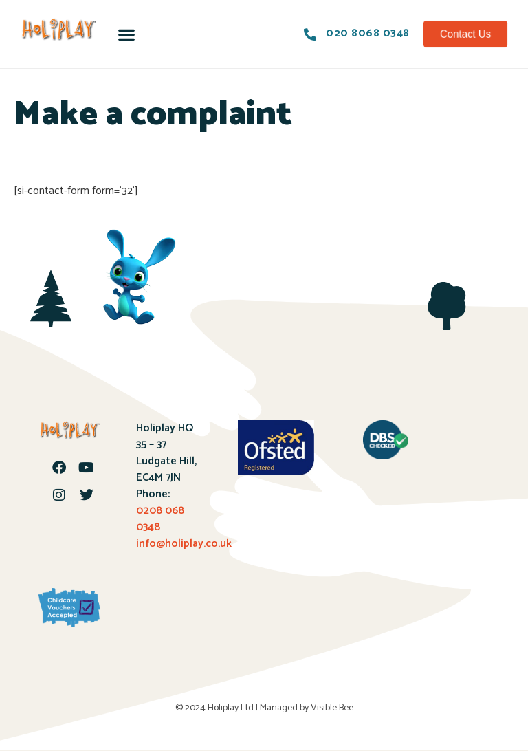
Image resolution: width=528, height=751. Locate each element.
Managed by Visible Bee (306, 708)
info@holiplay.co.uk (184, 543)
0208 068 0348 (160, 518)
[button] (126, 34)
